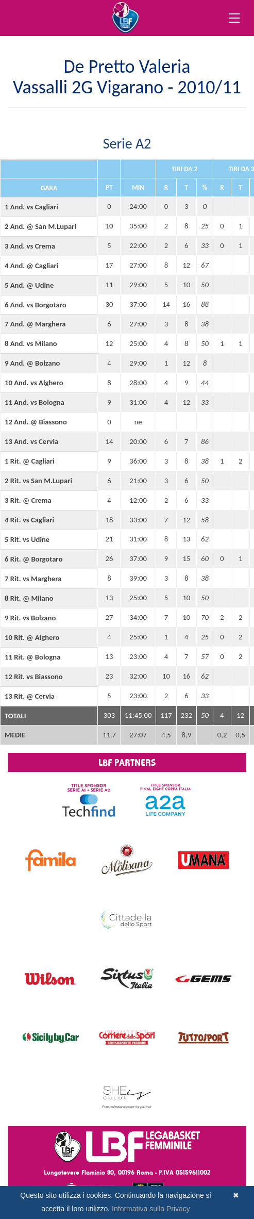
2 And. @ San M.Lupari (40, 226)
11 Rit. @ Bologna (32, 657)
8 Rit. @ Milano (29, 598)
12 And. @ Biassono (36, 421)
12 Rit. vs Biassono (34, 676)
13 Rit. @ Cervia (30, 696)
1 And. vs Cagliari (31, 206)
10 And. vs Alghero (34, 382)
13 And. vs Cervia (31, 441)
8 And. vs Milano (31, 343)
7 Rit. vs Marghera (33, 578)
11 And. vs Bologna (34, 402)
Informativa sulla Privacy (151, 1209)
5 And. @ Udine (29, 285)
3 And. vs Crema (30, 246)
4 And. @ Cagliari (31, 265)
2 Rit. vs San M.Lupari (38, 480)
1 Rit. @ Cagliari (30, 461)
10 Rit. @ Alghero (32, 637)
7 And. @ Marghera (35, 323)
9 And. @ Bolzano (32, 363)
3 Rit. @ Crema (28, 500)
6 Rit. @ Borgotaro (33, 559)
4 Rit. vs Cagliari (29, 519)
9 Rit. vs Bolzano (30, 617)
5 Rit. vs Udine (27, 539)
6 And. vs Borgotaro (35, 304)
